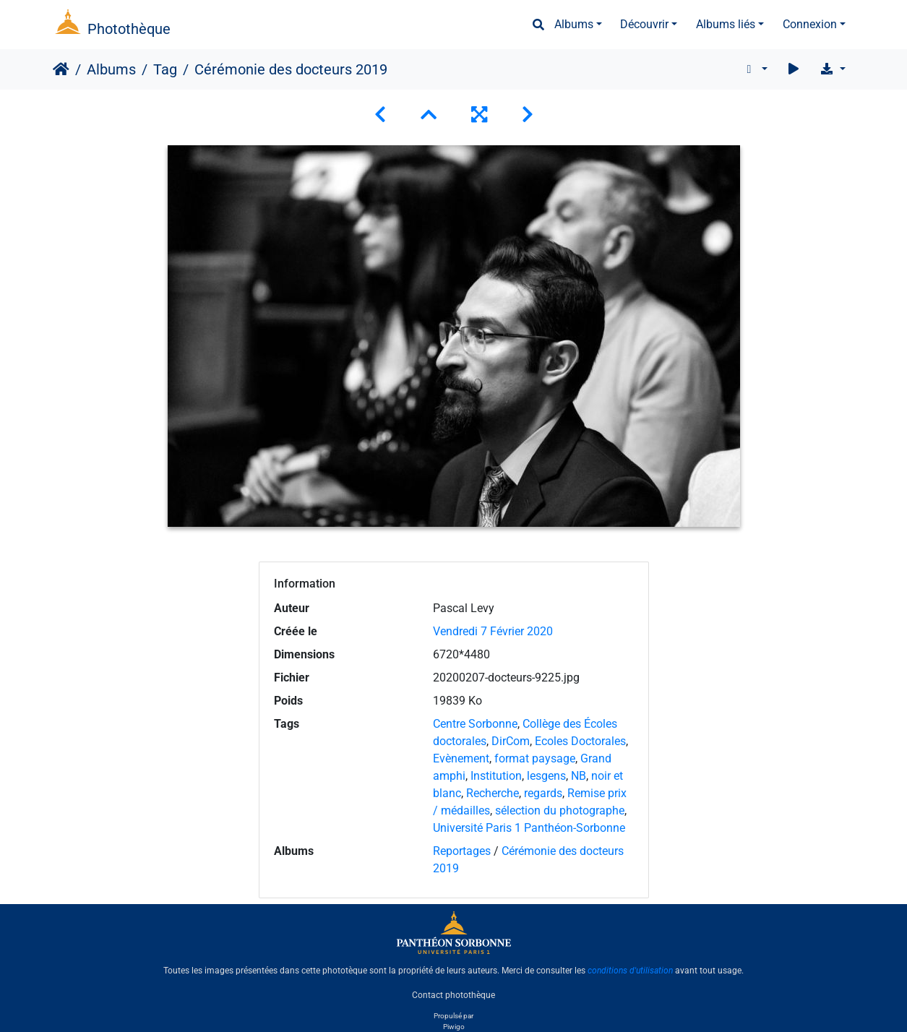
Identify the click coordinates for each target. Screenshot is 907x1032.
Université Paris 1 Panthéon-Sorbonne (529, 828)
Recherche (492, 793)
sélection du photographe (559, 810)
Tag (165, 69)
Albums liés (725, 24)
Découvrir (644, 24)
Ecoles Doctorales (580, 741)
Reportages (462, 851)
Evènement (461, 758)
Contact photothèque (453, 995)
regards (543, 793)
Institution (496, 776)
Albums (573, 24)
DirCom (510, 741)
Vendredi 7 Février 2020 (493, 631)
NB (578, 776)
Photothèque (129, 29)
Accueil (61, 69)
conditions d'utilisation (630, 971)
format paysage (534, 758)
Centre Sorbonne (475, 724)
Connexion (810, 24)
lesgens (546, 776)
